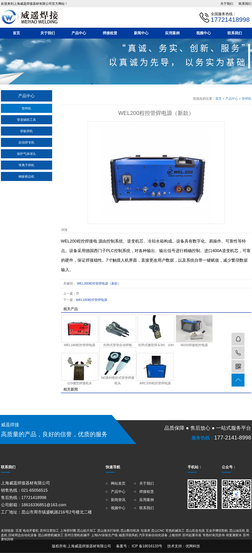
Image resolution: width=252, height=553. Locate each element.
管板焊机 (26, 131)
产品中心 (78, 33)
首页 (16, 33)
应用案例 (172, 33)
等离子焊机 (26, 165)
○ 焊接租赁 (144, 491)
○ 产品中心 (115, 491)
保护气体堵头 (26, 154)
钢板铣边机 (26, 176)
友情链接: (8, 530)
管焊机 (26, 108)
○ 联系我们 (144, 508)
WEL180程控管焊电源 (85, 300)
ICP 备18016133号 (146, 546)
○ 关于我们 (144, 483)
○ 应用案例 (144, 500)
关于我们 (226, 3)
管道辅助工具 (26, 120)
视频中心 (203, 33)
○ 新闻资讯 (115, 500)
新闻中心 (141, 33)
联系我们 (245, 3)
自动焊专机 (26, 142)
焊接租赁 (110, 33)
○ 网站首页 (115, 483)
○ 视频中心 (115, 508)
